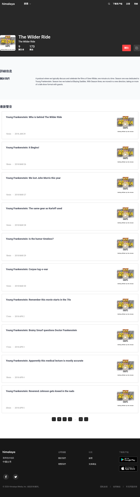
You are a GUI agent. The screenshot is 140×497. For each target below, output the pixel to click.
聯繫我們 (62, 464)
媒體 (90, 458)
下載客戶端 (117, 4)
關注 (126, 48)
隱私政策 (104, 487)
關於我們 (62, 458)
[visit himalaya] (8, 4)
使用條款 (117, 487)
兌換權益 (92, 464)
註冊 (128, 4)
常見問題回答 (131, 487)
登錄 (136, 4)
